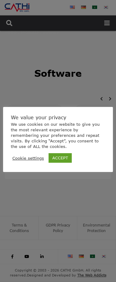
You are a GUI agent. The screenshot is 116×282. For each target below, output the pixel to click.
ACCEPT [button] (60, 157)
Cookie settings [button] (28, 158)
